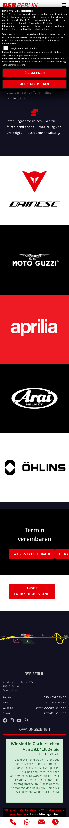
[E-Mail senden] (41, 822)
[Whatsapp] (27, 822)
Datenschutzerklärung (39, 29)
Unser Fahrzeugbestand (32, 591)
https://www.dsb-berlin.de (50, 708)
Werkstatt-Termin (31, 554)
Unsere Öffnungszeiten (44, 814)
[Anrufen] (13, 822)
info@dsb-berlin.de (54, 713)
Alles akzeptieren (34, 84)
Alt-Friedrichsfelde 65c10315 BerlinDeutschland (18, 686)
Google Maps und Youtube (23, 48)
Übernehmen (35, 73)
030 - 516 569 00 (55, 697)
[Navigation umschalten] (64, 5)
